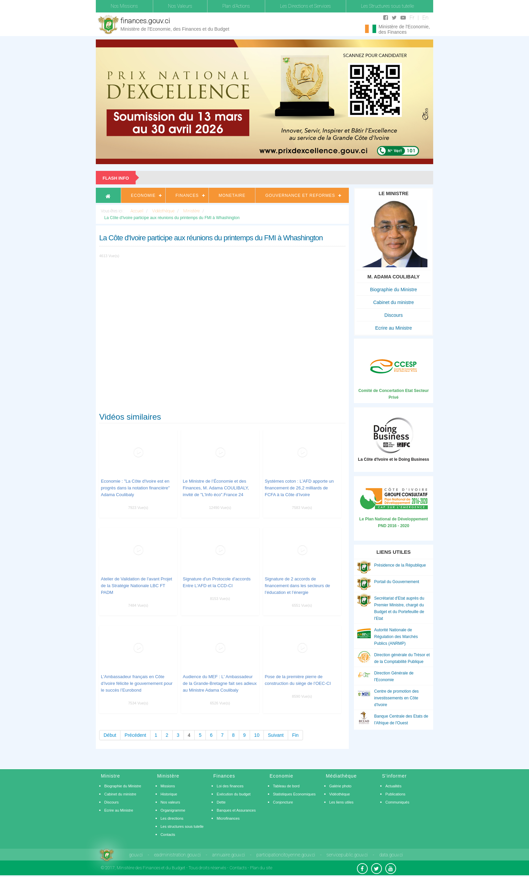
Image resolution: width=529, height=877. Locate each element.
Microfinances (228, 818)
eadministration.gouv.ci (177, 854)
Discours (393, 315)
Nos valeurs (170, 802)
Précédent (135, 735)
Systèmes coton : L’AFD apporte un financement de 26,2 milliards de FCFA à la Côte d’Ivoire (299, 488)
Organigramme (173, 810)
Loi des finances (230, 786)
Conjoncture (283, 802)
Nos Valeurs (180, 6)
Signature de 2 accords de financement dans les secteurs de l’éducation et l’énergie (297, 585)
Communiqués (397, 802)
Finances (187, 195)
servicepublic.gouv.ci (347, 854)
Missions (168, 786)
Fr (412, 17)
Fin (295, 735)
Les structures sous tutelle (182, 826)
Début (110, 735)
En (425, 17)
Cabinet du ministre (393, 302)
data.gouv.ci (391, 854)
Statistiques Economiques (294, 794)
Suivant (276, 735)
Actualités (393, 786)
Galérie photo (340, 786)
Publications (395, 794)
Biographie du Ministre (393, 289)
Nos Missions (124, 6)
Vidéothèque (339, 794)
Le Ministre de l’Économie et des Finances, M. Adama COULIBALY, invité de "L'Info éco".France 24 (216, 488)
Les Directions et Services (305, 6)
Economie (143, 195)
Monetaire (232, 195)
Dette (221, 802)
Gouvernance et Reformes (300, 195)
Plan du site (261, 867)
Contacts (168, 835)
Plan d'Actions (236, 6)
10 (256, 735)
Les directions (172, 818)
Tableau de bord (286, 786)
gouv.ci (136, 854)
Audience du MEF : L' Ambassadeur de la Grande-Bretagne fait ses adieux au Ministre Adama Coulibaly (220, 683)
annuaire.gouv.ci (228, 854)
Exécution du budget (233, 794)
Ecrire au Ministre (393, 328)
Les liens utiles (341, 802)
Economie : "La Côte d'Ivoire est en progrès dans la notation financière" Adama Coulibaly (135, 488)
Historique (169, 794)
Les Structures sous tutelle (387, 6)
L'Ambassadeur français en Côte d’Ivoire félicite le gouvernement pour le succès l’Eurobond (136, 683)
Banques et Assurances (236, 810)
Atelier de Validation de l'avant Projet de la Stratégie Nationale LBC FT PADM (136, 585)
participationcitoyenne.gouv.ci (285, 854)
